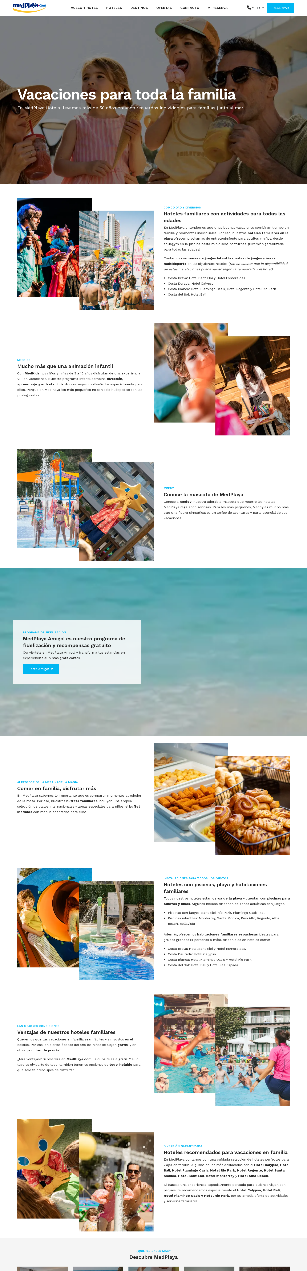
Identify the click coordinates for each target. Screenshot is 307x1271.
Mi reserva (218, 8)
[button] (250, 8)
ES (259, 8)
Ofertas (164, 8)
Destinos (139, 8)
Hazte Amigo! (41, 669)
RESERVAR (281, 8)
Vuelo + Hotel (84, 8)
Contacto (189, 8)
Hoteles (114, 8)
